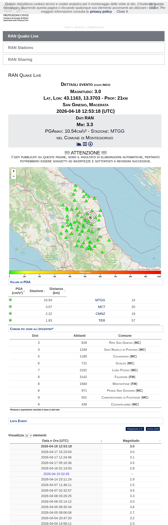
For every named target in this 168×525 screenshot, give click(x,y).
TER (75, 324)
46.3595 (122, 456)
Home (67, 27)
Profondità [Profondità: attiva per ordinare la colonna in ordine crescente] (102, 440)
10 (103, 456)
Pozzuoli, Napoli (77, 498)
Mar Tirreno (77, 467)
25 (140, 520)
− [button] (14, 176)
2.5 (52, 491)
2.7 (52, 520)
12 (140, 467)
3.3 (52, 504)
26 (103, 504)
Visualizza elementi (27, 435)
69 (140, 448)
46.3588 (122, 472)
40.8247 (122, 498)
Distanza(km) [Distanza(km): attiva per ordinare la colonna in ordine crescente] (102, 291)
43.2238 (122, 509)
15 (103, 491)
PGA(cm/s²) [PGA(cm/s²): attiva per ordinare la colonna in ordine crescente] (34, 291)
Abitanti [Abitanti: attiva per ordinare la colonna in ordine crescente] (132, 291)
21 (103, 448)
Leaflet (131, 269)
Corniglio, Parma (77, 520)
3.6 (52, 498)
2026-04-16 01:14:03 (25, 472)
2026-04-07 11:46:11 (25, 491)
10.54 (36, 302)
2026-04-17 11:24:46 (25, 461)
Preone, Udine (77, 472)
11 (103, 483)
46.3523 (122, 483)
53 (140, 504)
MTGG (117, 131)
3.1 (52, 461)
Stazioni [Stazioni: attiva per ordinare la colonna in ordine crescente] (139, 440)
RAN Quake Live (23, 36)
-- (52, 478)
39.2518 (122, 467)
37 (140, 509)
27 (103, 515)
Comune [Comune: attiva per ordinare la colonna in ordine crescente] (150, 291)
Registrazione (96, 27)
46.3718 (122, 461)
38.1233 (122, 491)
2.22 (36, 317)
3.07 (36, 311)
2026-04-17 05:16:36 (25, 467)
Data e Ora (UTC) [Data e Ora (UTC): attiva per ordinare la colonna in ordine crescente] (25, 440)
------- (77, 478)
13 (140, 478)
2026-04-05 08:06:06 (25, 520)
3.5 (52, 467)
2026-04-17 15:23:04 (25, 456)
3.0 (52, 448)
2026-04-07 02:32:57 (25, 498)
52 (140, 456)
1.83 (36, 324)
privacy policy (101, 11)
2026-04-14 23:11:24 (25, 483)
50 (140, 472)
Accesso (79, 27)
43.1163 (122, 448)
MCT (75, 311)
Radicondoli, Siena (77, 509)
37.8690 (122, 515)
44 (140, 515)
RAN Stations (20, 47)
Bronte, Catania (77, 515)
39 (140, 483)
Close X (122, 11)
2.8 (52, 472)
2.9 (52, 483)
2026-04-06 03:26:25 (25, 504)
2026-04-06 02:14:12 (25, 509)
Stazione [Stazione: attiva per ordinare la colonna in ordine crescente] (73, 291)
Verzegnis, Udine (77, 456)
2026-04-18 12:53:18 (25, 448)
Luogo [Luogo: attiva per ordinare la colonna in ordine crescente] (76, 440)
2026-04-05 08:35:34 (25, 515)
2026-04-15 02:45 (26, 478)
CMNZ (74, 317)
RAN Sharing (20, 59)
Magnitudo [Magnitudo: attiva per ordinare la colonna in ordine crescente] (51, 440)
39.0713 (122, 504)
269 (102, 467)
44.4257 (122, 520)
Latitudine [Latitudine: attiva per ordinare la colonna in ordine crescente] (121, 440)
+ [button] (14, 171)
